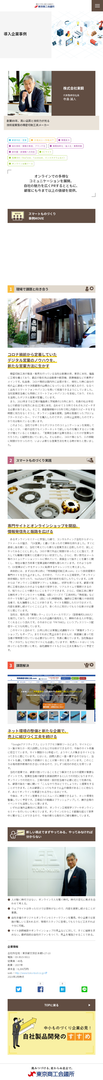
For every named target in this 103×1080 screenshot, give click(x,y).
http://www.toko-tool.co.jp (29, 973)
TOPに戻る (51, 1005)
